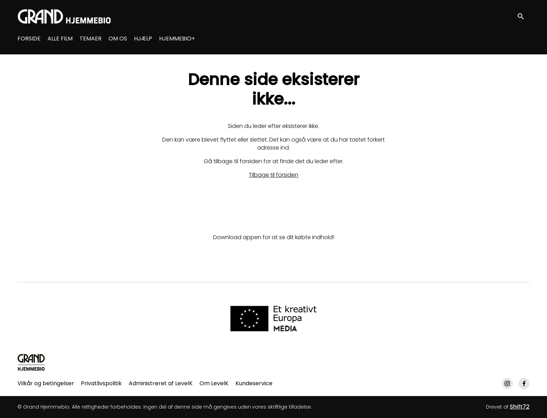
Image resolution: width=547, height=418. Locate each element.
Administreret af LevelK (161, 383)
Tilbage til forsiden (273, 175)
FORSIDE (28, 39)
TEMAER (91, 39)
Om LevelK (214, 383)
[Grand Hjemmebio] (31, 362)
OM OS (117, 39)
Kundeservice (253, 383)
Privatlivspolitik (101, 383)
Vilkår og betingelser (45, 383)
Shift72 (520, 407)
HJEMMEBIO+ (177, 39)
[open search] (523, 16)
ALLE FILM (60, 39)
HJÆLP (143, 39)
